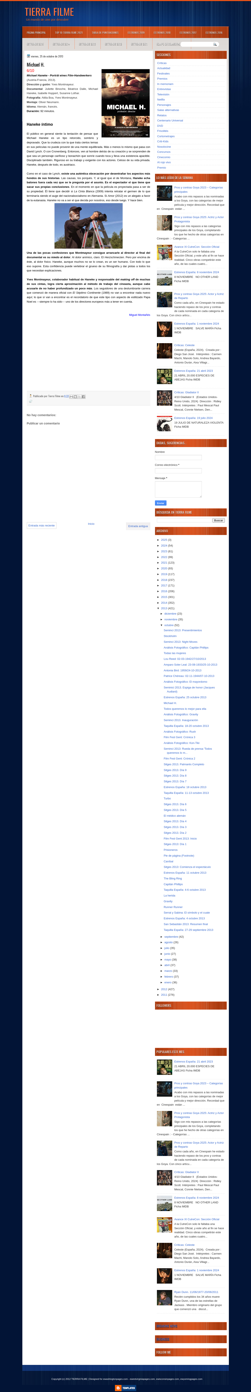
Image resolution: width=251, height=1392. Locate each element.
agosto (169, 942)
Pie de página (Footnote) (179, 855)
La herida (169, 895)
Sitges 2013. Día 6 (175, 804)
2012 (164, 989)
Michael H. (170, 703)
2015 (164, 597)
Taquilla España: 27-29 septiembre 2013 (188, 929)
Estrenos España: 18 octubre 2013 (185, 787)
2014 (164, 602)
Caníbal (168, 861)
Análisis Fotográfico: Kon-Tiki (181, 743)
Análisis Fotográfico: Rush (180, 731)
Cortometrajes (166, 136)
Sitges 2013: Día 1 (175, 844)
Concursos (164, 151)
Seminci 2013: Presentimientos (183, 630)
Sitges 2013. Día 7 (175, 781)
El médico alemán (175, 815)
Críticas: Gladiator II (186, 392)
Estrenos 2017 (188, 32)
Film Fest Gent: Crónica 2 (179, 758)
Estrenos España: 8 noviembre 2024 (196, 272)
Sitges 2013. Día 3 (175, 827)
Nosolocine (164, 146)
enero (168, 982)
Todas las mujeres (175, 653)
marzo (168, 970)
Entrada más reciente (42, 525)
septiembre (171, 936)
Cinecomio (163, 157)
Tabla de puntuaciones (105, 32)
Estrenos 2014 (61, 44)
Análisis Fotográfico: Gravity (181, 714)
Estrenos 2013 (87, 44)
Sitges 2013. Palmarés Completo (184, 764)
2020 (164, 568)
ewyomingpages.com (191, 1379)
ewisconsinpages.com (167, 1379)
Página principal (36, 32)
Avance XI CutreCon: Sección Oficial (196, 246)
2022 (164, 557)
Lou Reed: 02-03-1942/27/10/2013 (185, 658)
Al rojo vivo (164, 162)
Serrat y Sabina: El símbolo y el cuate (187, 912)
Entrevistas (164, 89)
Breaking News (166, 1325)
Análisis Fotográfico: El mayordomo (185, 681)
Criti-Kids (163, 141)
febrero (169, 976)
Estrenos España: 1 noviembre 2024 (196, 323)
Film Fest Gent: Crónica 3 (179, 737)
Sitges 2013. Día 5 (175, 810)
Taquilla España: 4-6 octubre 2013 (185, 889)
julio (167, 948)
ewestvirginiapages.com (142, 1379)
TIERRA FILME (49, 11)
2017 (164, 585)
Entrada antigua (138, 526)
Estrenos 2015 (35, 44)
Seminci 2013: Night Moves (180, 641)
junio (167, 953)
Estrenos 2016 (214, 32)
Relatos (162, 115)
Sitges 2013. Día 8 (175, 775)
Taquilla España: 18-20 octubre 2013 (186, 725)
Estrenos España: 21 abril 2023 (193, 370)
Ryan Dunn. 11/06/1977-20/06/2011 (196, 1292)
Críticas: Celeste (184, 345)
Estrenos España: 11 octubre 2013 (185, 872)
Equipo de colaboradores (171, 44)
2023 (164, 551)
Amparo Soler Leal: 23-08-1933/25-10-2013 (190, 664)
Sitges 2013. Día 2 (175, 832)
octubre (169, 625)
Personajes (164, 104)
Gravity (168, 901)
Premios (162, 78)
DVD (160, 125)
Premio (161, 167)
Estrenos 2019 (136, 32)
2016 (164, 591)
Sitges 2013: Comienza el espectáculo (187, 867)
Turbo (167, 798)
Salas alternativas (168, 110)
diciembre (170, 613)
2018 (164, 580)
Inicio (91, 523)
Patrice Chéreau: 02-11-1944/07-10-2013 (189, 676)
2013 (164, 608)
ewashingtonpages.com (115, 1379)
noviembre (171, 619)
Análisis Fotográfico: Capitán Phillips (186, 647)
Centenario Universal (170, 120)
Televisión (163, 94)
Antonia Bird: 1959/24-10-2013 (182, 670)
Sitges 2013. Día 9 (175, 770)
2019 (164, 574)
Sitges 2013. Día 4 (175, 821)
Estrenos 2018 (162, 32)
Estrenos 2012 (113, 44)
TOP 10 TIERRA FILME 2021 (69, 32)
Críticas (162, 63)
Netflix (161, 99)
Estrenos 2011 (139, 44)
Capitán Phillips (173, 884)
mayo (168, 959)
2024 (164, 545)
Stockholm (170, 636)
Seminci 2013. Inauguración (181, 720)
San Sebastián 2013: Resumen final (186, 924)
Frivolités (162, 131)
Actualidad (163, 68)
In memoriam (165, 84)
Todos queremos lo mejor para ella (185, 708)
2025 (164, 539)
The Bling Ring (173, 878)
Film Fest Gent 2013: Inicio (180, 838)
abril (167, 965)
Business (162, 1339)
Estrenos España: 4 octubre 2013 (184, 918)
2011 (164, 994)
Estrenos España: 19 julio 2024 (193, 418)
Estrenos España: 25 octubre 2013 (185, 697)
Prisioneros (171, 849)
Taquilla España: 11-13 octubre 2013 (186, 792)
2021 (164, 562)
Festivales (163, 73)
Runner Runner (173, 907)
